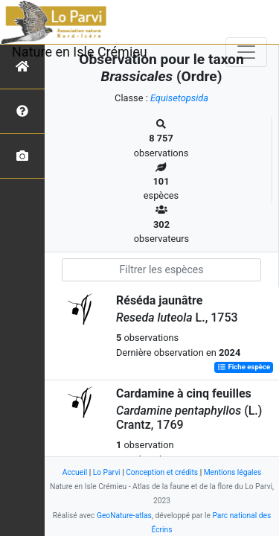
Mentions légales (233, 472)
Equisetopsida (179, 97)
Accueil (74, 472)
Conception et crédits (162, 472)
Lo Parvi (107, 472)
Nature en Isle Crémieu (79, 52)
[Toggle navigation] (246, 52)
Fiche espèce (243, 367)
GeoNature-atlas (124, 515)
